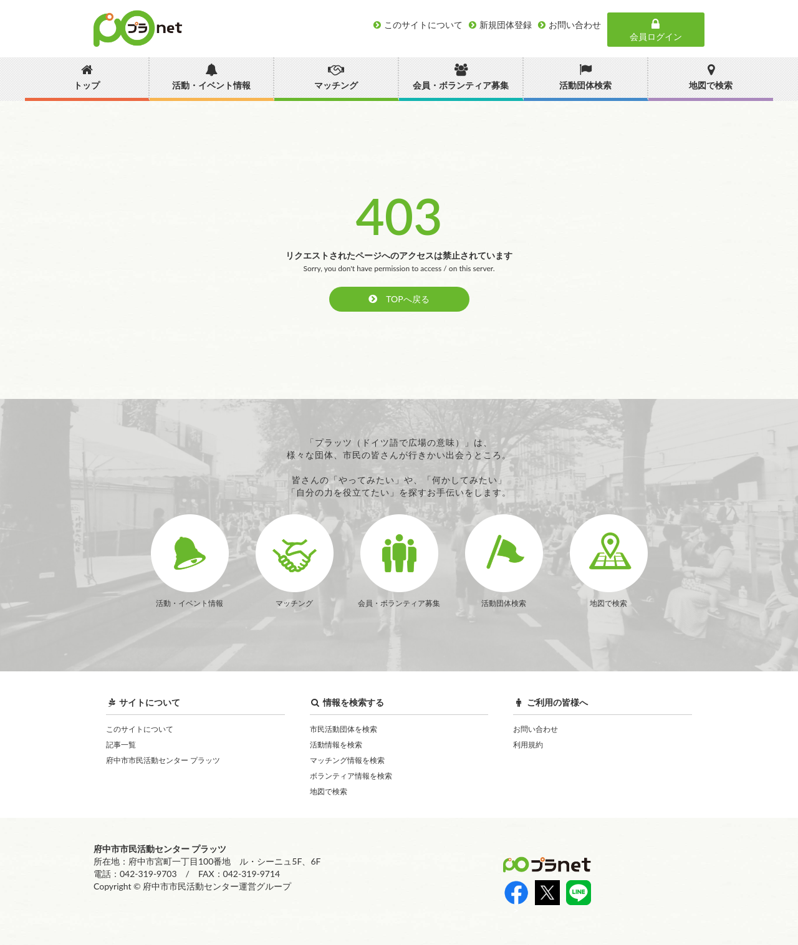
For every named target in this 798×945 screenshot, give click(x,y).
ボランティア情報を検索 (351, 775)
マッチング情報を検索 (347, 760)
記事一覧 (121, 744)
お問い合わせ (535, 729)
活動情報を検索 (336, 744)
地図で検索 (328, 791)
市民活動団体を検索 (343, 729)
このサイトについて (139, 729)
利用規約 (528, 744)
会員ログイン (656, 30)
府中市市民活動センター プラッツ (163, 760)
